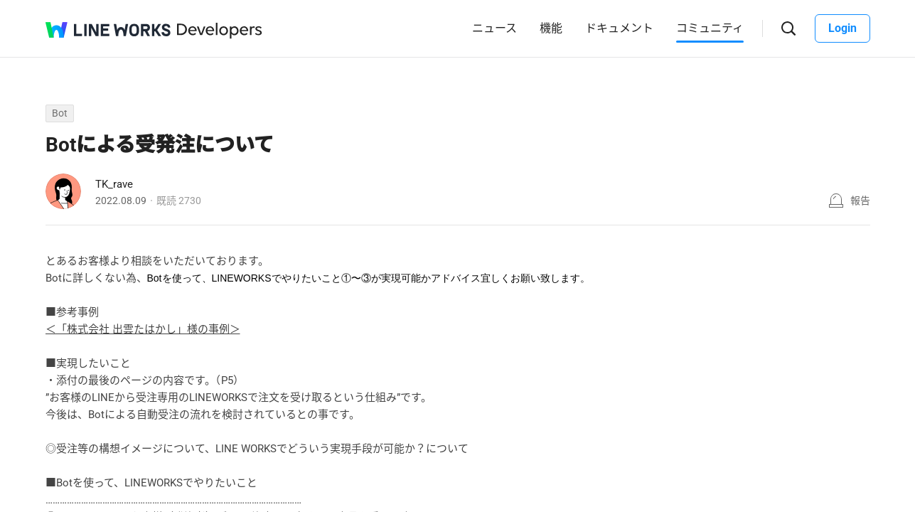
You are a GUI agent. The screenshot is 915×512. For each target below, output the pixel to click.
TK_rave (114, 184)
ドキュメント (619, 28)
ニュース (494, 28)
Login (842, 28)
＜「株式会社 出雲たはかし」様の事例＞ (143, 329)
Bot (60, 113)
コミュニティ (710, 28)
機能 (551, 28)
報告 (860, 200)
